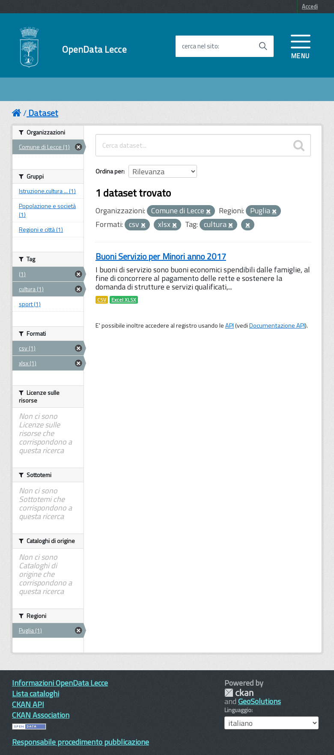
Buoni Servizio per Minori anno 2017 (160, 256)
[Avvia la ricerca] (263, 46)
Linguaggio (237, 710)
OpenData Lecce (94, 49)
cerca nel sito (200, 46)
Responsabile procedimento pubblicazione (80, 742)
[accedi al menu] (300, 46)
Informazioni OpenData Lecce (60, 683)
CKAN (238, 692)
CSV (101, 300)
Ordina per (109, 171)
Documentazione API (277, 325)
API (229, 325)
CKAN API (28, 704)
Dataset (43, 112)
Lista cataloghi (35, 693)
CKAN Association (40, 715)
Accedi (310, 6)
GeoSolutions (259, 701)
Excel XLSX (123, 300)
